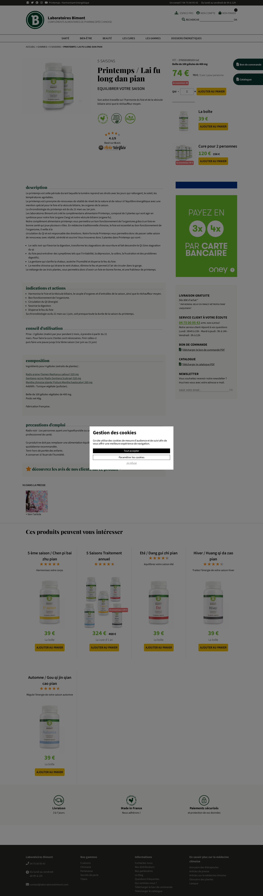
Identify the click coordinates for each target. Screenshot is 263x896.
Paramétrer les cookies (131, 457)
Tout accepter (131, 451)
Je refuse (131, 463)
